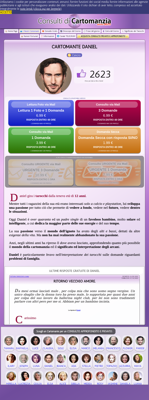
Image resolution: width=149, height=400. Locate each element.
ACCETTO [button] (6, 12)
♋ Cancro (74, 55)
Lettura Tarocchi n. (19, 276)
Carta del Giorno (111, 31)
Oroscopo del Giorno (70, 31)
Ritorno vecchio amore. (74, 281)
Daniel (78, 310)
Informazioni (47, 36)
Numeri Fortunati (29, 36)
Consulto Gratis (49, 31)
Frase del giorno (92, 31)
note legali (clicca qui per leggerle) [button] (41, 8)
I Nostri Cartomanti (29, 31)
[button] (94, 74)
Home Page (11, 31)
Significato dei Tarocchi (133, 31)
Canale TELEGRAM (66, 36)
